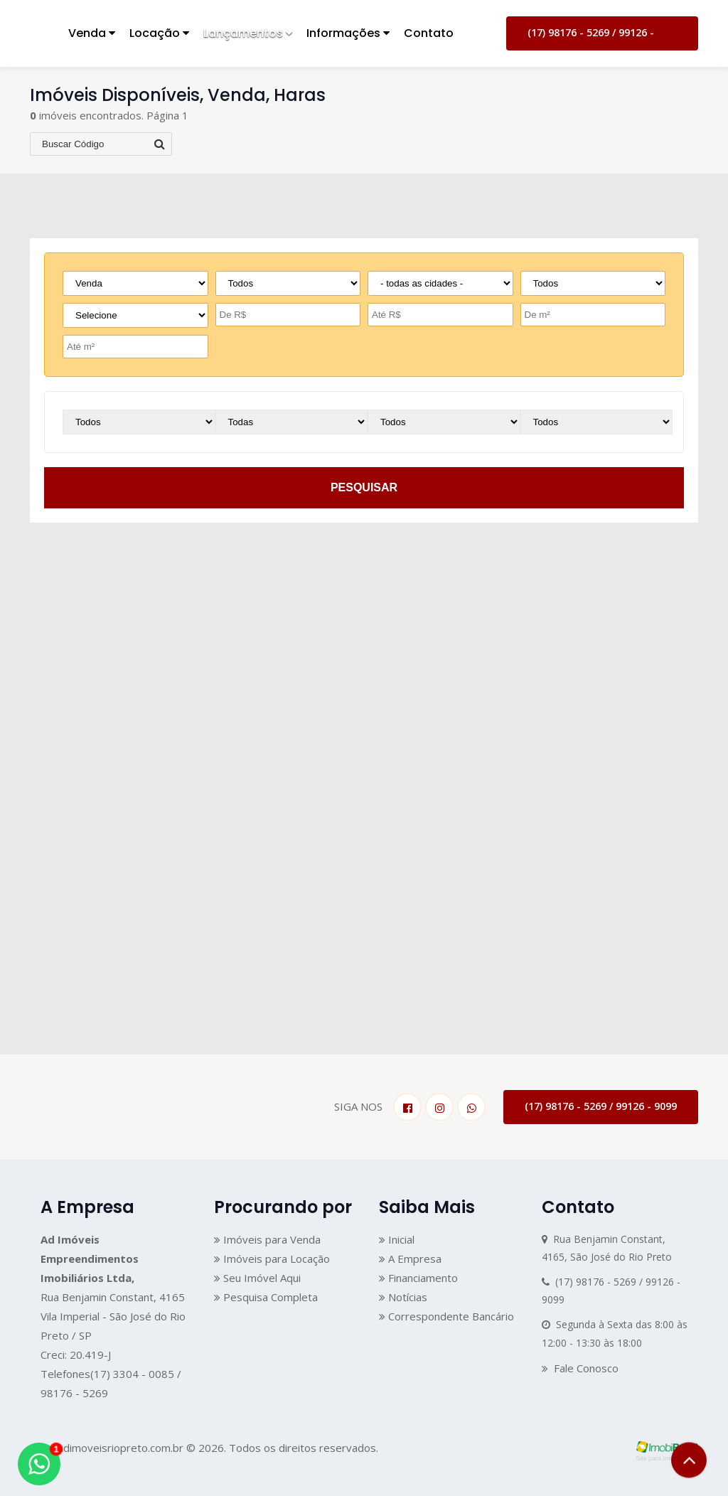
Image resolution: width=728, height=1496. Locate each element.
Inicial (396, 1239)
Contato (429, 33)
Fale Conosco (580, 1368)
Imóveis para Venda (267, 1239)
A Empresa (410, 1258)
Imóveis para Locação (272, 1258)
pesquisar (364, 487)
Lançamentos (247, 33)
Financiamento (418, 1278)
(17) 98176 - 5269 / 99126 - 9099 (591, 38)
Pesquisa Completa (266, 1297)
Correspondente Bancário (446, 1316)
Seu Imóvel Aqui (257, 1278)
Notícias (403, 1297)
